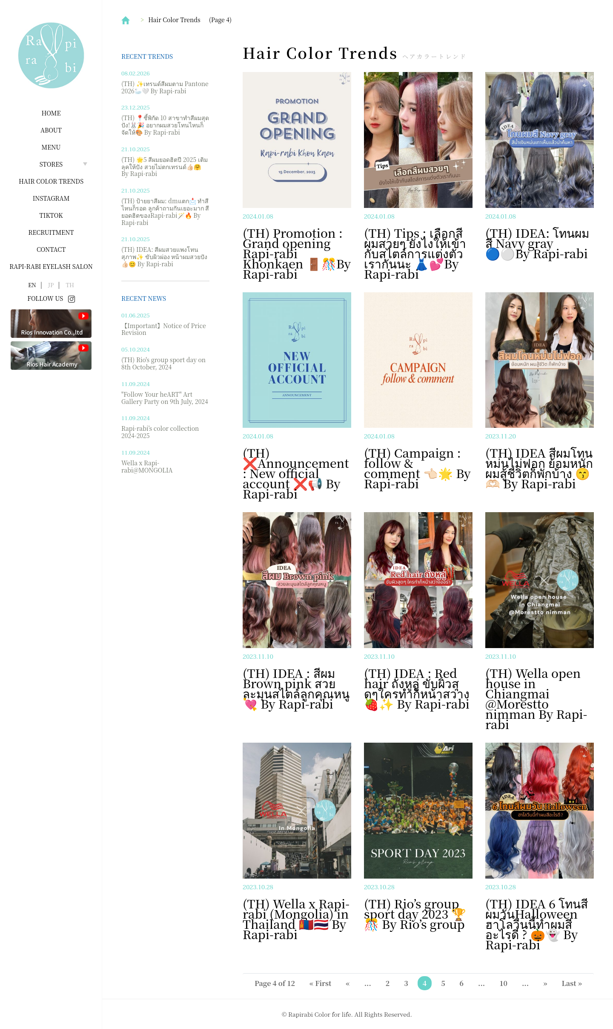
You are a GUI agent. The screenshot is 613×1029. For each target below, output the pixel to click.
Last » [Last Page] (572, 983)
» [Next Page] (545, 983)
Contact (51, 249)
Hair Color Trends (51, 181)
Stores (51, 164)
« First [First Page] (320, 983)
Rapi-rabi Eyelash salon (51, 266)
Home (50, 113)
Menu (51, 147)
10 (503, 983)
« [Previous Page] (347, 983)
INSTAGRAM (51, 198)
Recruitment (51, 232)
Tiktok (51, 215)
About (51, 130)
